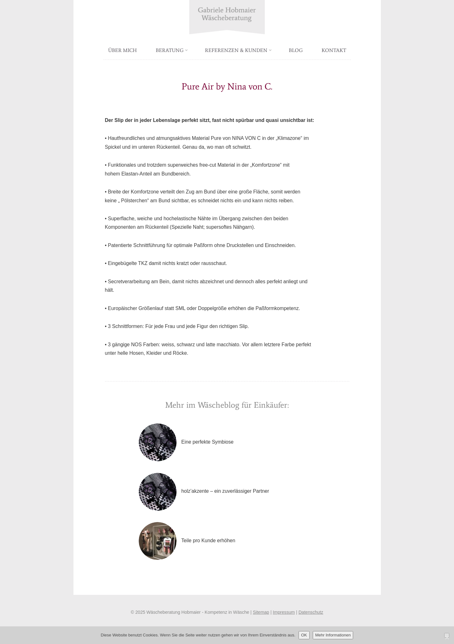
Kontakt (334, 50)
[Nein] (446, 635)
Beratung (172, 50)
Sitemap (261, 612)
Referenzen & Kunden (238, 50)
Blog (296, 50)
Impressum (284, 612)
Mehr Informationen (333, 635)
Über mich (122, 50)
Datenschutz (311, 612)
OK (304, 635)
